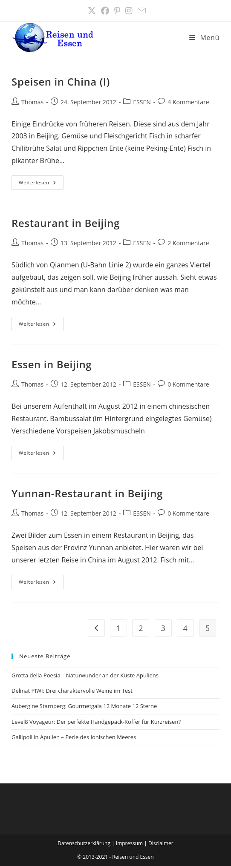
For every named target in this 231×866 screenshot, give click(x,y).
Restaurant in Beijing (66, 223)
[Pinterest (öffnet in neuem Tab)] (117, 11)
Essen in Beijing (52, 364)
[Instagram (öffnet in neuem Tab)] (129, 11)
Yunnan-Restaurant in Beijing (87, 493)
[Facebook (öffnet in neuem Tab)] (105, 11)
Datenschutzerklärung (84, 843)
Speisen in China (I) (61, 82)
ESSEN (141, 102)
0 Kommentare (188, 384)
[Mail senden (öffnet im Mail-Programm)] (140, 10)
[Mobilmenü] (204, 37)
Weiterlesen (41, 184)
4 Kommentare (188, 102)
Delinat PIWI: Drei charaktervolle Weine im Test (72, 690)
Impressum (129, 843)
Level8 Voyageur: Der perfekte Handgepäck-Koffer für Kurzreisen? (96, 721)
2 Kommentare (188, 243)
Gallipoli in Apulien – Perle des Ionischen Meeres (74, 737)
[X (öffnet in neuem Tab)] (91, 11)
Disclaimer (160, 843)
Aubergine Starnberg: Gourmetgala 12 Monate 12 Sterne (84, 706)
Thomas (32, 102)
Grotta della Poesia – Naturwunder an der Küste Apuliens (85, 675)
